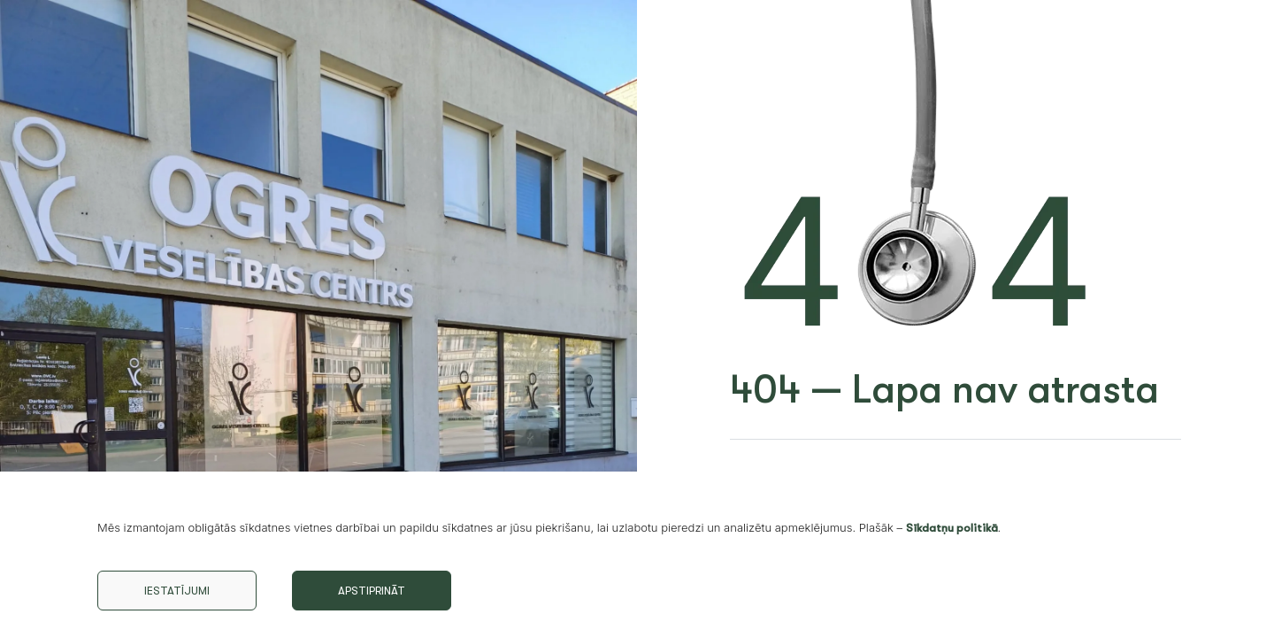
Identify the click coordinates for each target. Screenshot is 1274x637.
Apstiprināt (371, 590)
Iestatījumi (177, 590)
